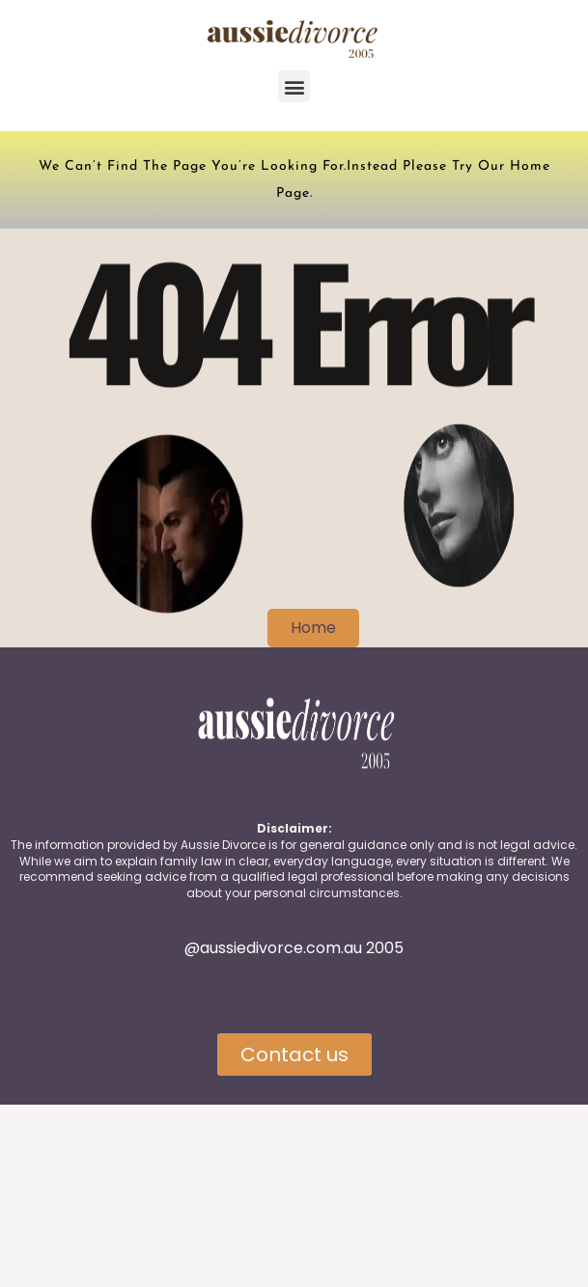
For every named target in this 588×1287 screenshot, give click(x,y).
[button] (294, 86)
